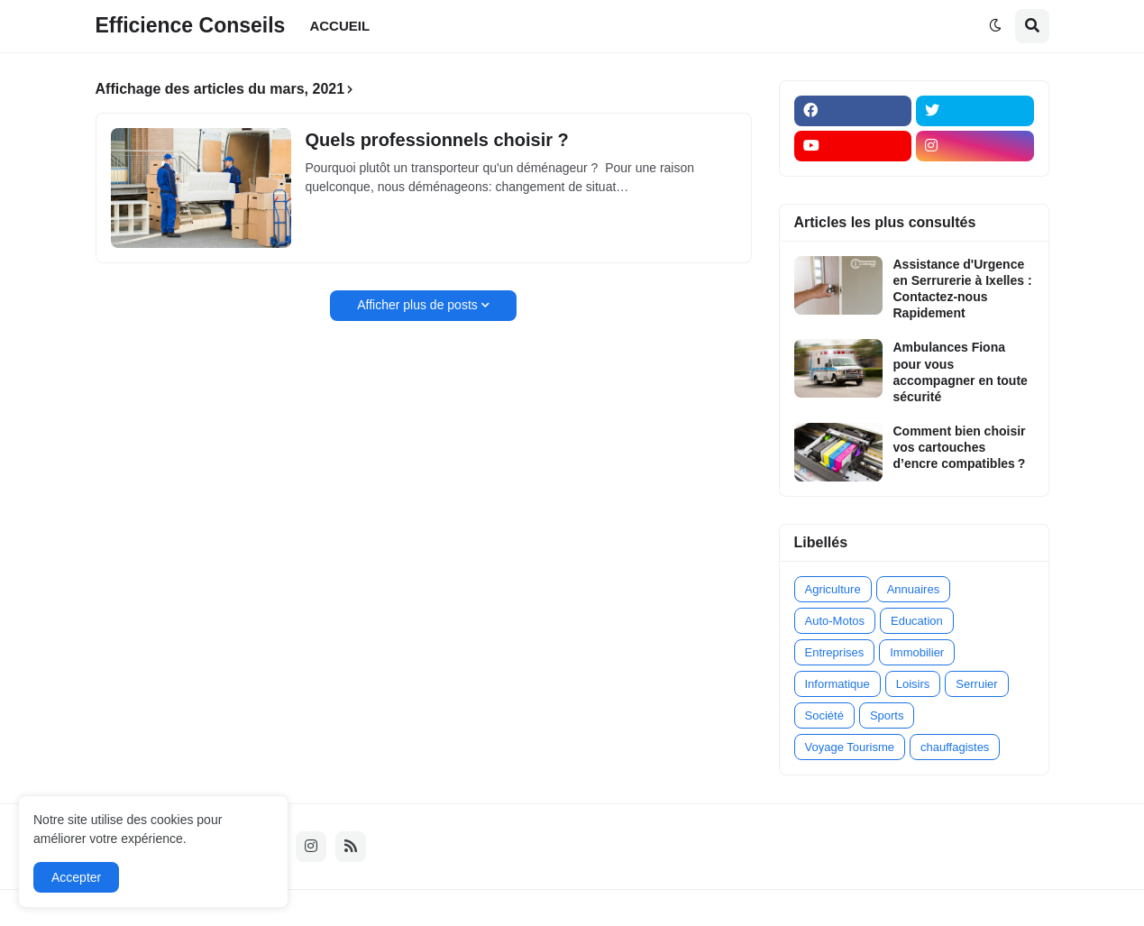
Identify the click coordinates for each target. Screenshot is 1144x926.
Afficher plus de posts (417, 305)
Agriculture (833, 589)
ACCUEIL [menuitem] (339, 25)
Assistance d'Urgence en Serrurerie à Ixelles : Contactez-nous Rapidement (962, 289)
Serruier (976, 684)
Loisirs (913, 684)
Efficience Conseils (191, 25)
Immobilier (917, 652)
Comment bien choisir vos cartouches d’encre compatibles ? (959, 447)
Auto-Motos (835, 621)
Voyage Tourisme (850, 747)
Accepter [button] (76, 877)
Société (824, 715)
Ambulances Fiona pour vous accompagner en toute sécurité (960, 372)
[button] (995, 26)
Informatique (837, 684)
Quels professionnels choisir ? (437, 140)
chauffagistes (954, 747)
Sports (887, 715)
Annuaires (913, 589)
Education (917, 621)
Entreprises (835, 652)
